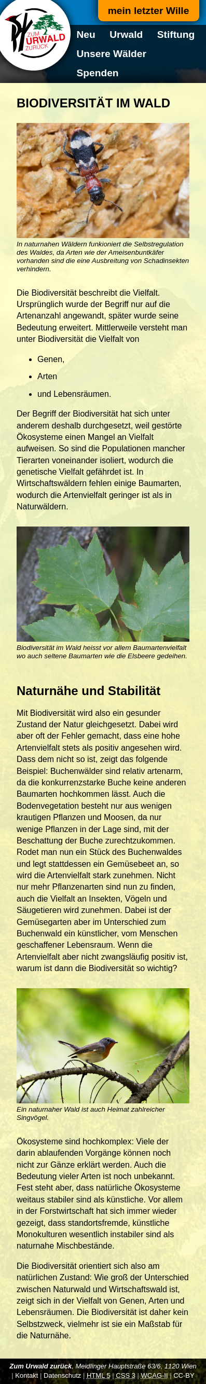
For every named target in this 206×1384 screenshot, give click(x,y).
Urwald (126, 34)
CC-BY (183, 1375)
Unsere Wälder (111, 53)
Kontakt (26, 1375)
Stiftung (176, 34)
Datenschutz (62, 1375)
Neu (86, 34)
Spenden (98, 72)
